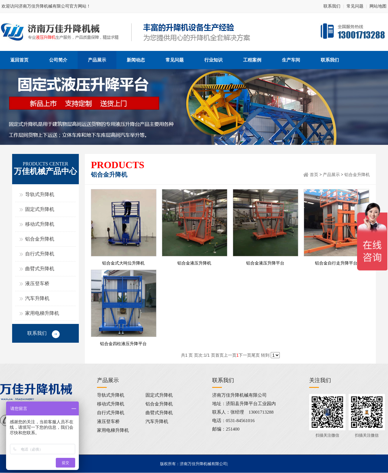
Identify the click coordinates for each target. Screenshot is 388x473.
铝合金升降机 (39, 238)
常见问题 (354, 6)
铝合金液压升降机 (194, 263)
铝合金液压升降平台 (265, 263)
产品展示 (331, 174)
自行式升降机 (39, 253)
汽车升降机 (37, 298)
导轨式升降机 (39, 194)
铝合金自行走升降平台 (336, 263)
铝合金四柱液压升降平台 (123, 343)
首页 (314, 174)
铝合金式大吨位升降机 (123, 263)
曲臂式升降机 (39, 268)
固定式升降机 (39, 209)
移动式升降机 (39, 224)
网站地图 (378, 6)
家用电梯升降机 (42, 313)
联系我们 (331, 6)
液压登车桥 (37, 283)
